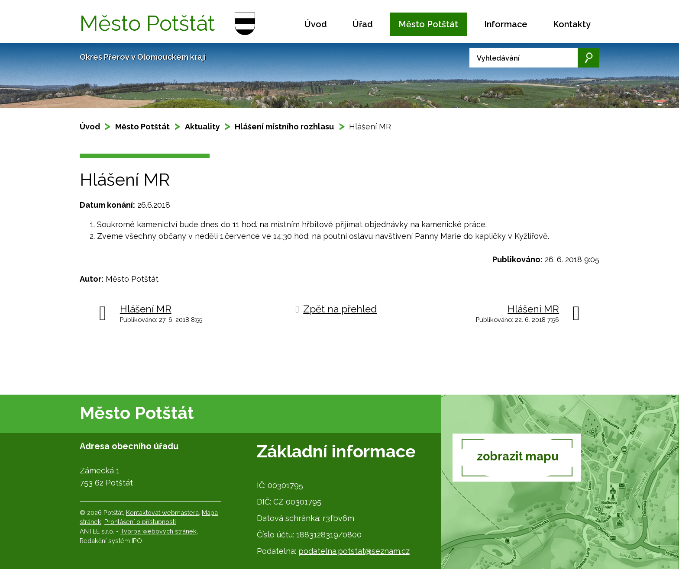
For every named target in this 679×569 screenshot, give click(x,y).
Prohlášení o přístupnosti (140, 521)
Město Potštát (428, 24)
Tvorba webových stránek (158, 531)
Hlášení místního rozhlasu (284, 126)
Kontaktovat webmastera (162, 512)
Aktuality (202, 126)
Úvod (315, 24)
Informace (505, 24)
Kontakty (572, 24)
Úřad (362, 24)
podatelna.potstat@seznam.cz (354, 551)
